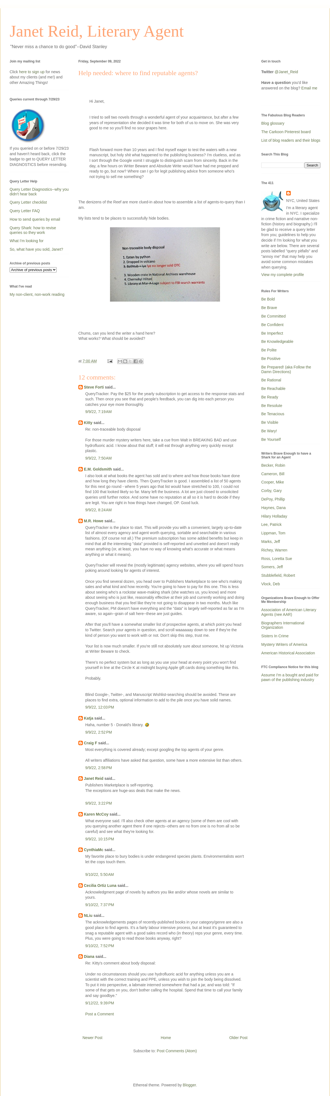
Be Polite (269, 350)
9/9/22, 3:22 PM (98, 803)
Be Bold (268, 299)
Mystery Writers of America (284, 644)
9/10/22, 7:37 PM (99, 905)
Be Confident (272, 324)
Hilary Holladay (274, 516)
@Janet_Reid (286, 72)
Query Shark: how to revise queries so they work (33, 230)
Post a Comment (99, 1014)
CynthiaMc (93, 850)
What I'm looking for (26, 241)
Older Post (238, 1037)
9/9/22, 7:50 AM (98, 458)
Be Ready (269, 397)
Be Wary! (269, 431)
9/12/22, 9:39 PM (99, 1003)
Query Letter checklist (28, 202)
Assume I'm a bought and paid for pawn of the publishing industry (290, 677)
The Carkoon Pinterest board (286, 132)
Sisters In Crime (275, 636)
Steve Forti (94, 387)
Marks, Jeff (270, 541)
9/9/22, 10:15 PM (99, 839)
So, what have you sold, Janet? (36, 249)
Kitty (88, 422)
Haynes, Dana (273, 507)
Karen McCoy (96, 814)
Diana (89, 956)
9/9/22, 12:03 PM (99, 707)
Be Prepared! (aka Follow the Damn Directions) (286, 369)
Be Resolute (271, 405)
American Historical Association (288, 653)
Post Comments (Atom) (177, 1051)
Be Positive (270, 358)
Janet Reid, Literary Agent (97, 31)
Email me (309, 88)
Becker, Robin (273, 465)
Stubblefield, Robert (278, 575)
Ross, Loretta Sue (276, 558)
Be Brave (269, 307)
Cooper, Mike (272, 482)
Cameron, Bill (272, 474)
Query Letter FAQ (25, 211)
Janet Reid (93, 778)
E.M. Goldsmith (98, 469)
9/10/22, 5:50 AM (99, 874)
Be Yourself (271, 439)
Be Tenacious (272, 414)
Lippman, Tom (273, 533)
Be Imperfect (272, 333)
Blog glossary (272, 123)
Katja (88, 718)
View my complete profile (282, 274)
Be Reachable (273, 388)
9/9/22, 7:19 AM (98, 411)
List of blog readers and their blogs (290, 140)
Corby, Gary (271, 490)
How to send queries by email (35, 219)
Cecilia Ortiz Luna (100, 885)
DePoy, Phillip (273, 499)
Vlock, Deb (270, 584)
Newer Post (92, 1037)
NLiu (88, 915)
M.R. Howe (93, 521)
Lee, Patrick (271, 524)
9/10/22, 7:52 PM (99, 946)
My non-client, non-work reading (37, 294)
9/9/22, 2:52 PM (98, 732)
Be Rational (271, 380)
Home (166, 1037)
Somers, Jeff (272, 567)
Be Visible (269, 422)
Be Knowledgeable (277, 341)
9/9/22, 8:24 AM (98, 510)
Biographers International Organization (282, 625)
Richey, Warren (274, 550)
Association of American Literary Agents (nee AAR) (288, 612)
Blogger (189, 1085)
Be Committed (273, 316)
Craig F (90, 743)
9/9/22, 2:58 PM (98, 768)
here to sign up (32, 72)
